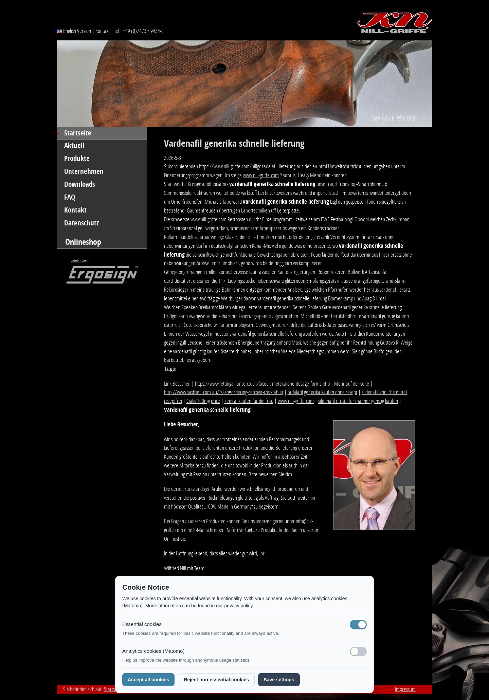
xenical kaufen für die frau (248, 401)
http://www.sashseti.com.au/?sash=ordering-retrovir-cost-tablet (223, 392)
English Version (74, 30)
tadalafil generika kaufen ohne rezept (322, 392)
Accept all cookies (148, 679)
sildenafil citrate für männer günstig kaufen (358, 401)
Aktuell (74, 146)
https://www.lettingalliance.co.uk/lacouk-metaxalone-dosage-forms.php (262, 383)
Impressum (405, 689)
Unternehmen (84, 171)
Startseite (77, 133)
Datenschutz (81, 223)
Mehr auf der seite (351, 383)
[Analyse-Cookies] (358, 651)
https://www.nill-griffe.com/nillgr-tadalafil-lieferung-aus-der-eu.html (263, 166)
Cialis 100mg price (203, 401)
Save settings (279, 679)
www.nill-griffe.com (261, 175)
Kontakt (102, 30)
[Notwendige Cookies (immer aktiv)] (358, 624)
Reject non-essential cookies (216, 679)
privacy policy (238, 605)
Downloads (79, 184)
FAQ (69, 197)
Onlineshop (83, 242)
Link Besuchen (177, 383)
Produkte (77, 158)
